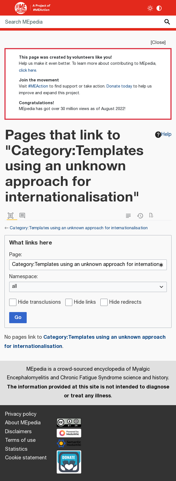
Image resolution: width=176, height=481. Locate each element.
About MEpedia (23, 423)
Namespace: (23, 277)
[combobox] (88, 265)
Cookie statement (26, 458)
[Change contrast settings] (159, 8)
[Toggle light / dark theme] (150, 8)
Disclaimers (18, 432)
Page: (15, 255)
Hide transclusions (39, 302)
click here (27, 71)
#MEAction (38, 86)
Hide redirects (125, 302)
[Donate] (69, 461)
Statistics (16, 449)
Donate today (119, 86)
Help (163, 134)
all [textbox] (14, 286)
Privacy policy (20, 414)
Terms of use (20, 440)
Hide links (85, 302)
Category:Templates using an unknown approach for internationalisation (79, 228)
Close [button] (158, 42)
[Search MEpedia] (88, 22)
